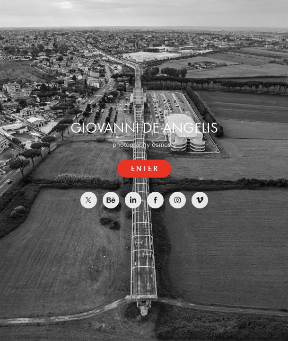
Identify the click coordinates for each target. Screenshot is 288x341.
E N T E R (144, 168)
